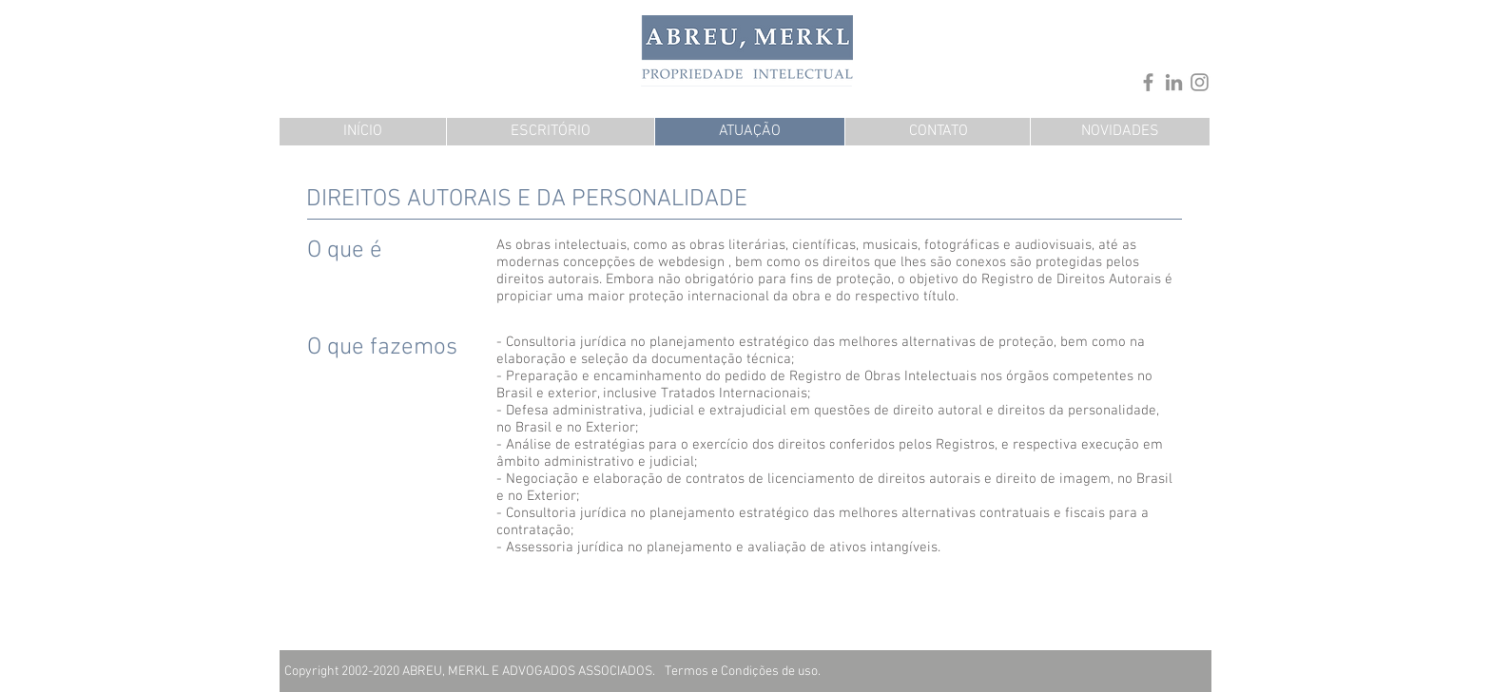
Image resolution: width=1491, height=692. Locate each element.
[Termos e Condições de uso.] (742, 672)
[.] (1010, 43)
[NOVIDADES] (1120, 131)
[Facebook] (1148, 82)
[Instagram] (1199, 82)
